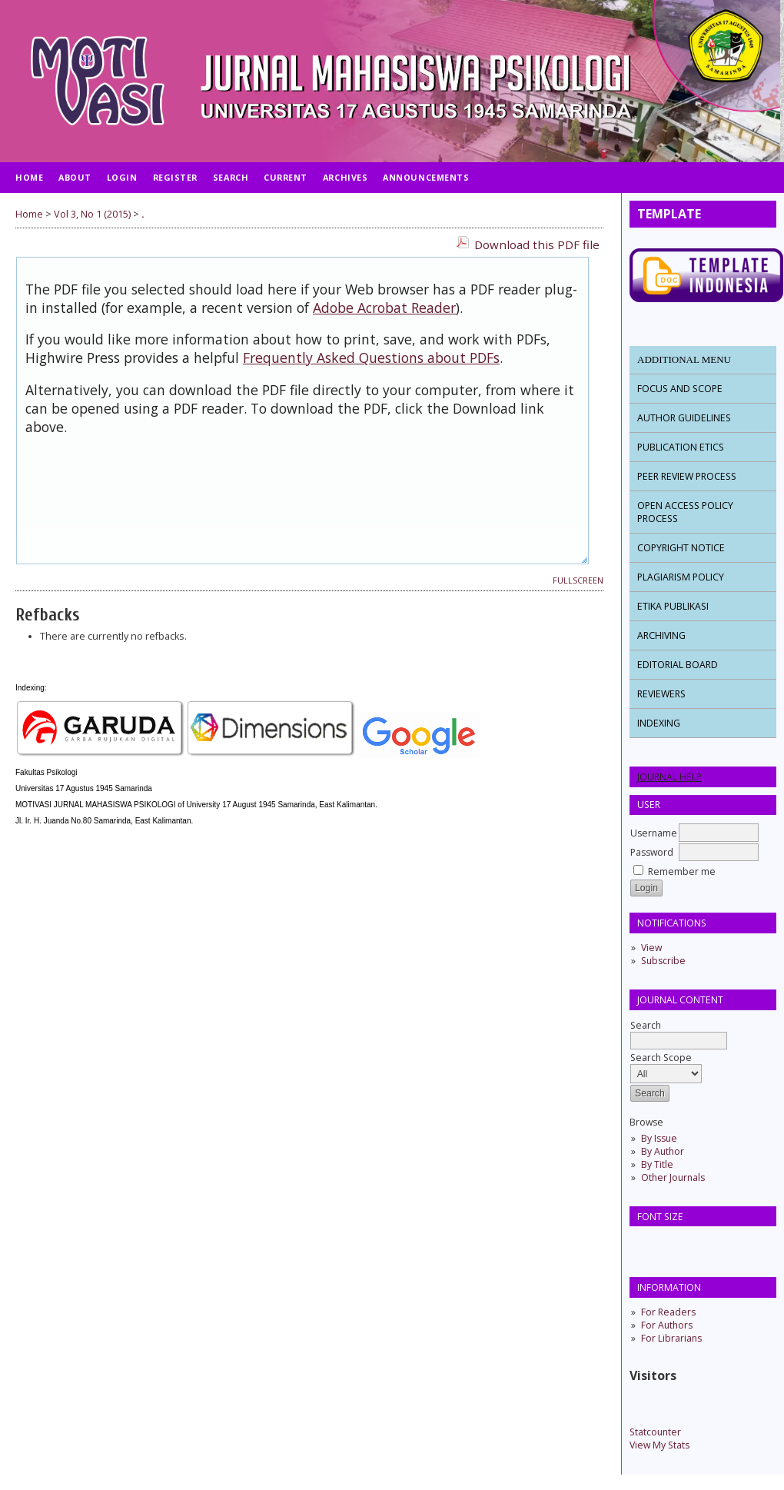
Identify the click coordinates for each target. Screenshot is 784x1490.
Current (285, 177)
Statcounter (655, 1431)
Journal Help (669, 776)
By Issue (659, 1138)
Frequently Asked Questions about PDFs (371, 357)
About (74, 177)
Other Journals (673, 1177)
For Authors (667, 1325)
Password (651, 852)
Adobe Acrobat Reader (384, 307)
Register (175, 177)
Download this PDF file (537, 244)
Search (678, 1033)
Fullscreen (578, 580)
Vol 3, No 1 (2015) (92, 214)
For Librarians (671, 1338)
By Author (662, 1151)
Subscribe (663, 960)
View (651, 947)
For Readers (668, 1312)
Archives (345, 177)
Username (653, 833)
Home (29, 177)
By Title (657, 1164)
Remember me (682, 871)
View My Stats (659, 1445)
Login (122, 177)
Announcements (426, 177)
